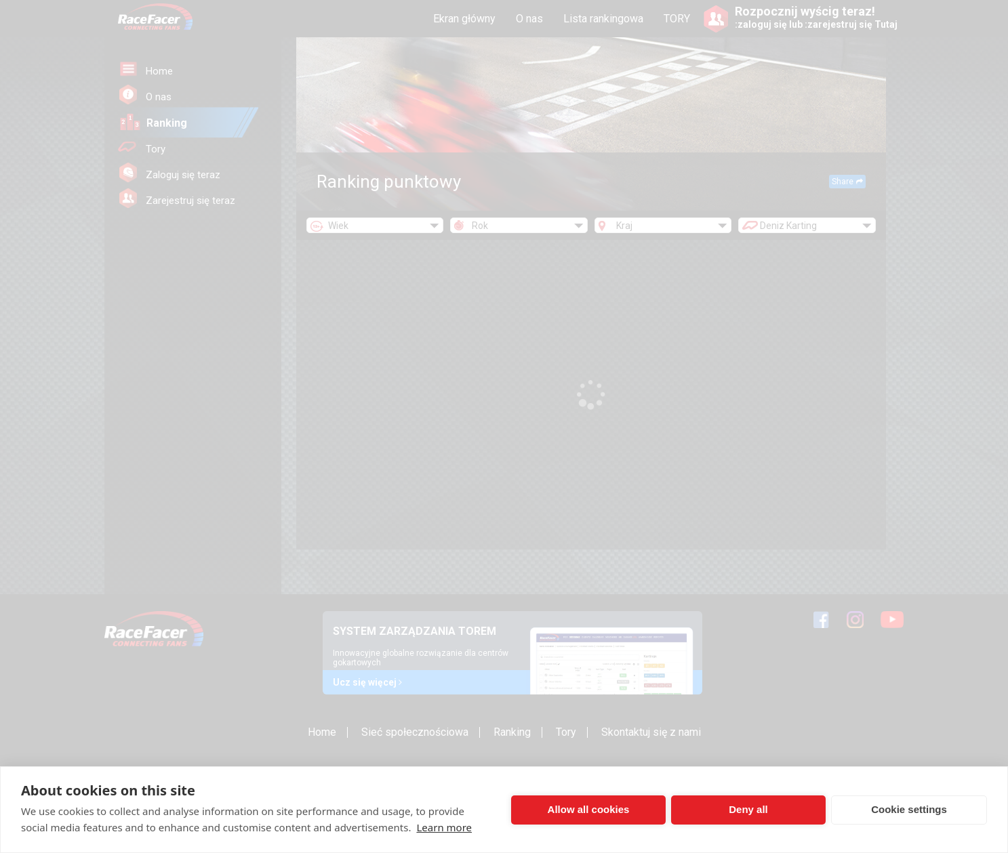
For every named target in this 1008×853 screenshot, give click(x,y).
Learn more (444, 827)
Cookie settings (909, 809)
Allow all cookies (589, 809)
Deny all (748, 809)
